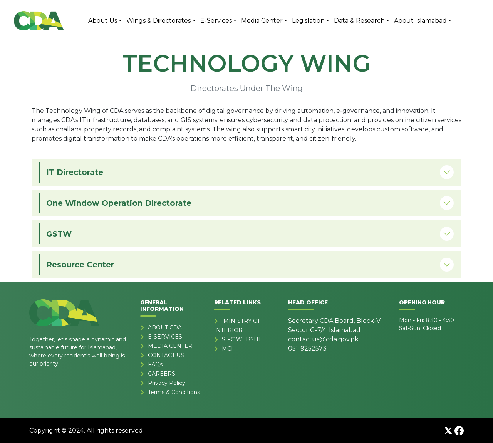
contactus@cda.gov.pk (323, 339)
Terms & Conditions (174, 392)
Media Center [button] (262, 20)
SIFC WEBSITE (242, 339)
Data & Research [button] (359, 20)
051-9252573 (307, 348)
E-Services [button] (216, 20)
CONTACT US (166, 355)
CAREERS (161, 373)
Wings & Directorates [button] (158, 20)
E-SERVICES (165, 336)
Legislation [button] (308, 20)
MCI (227, 348)
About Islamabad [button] (420, 20)
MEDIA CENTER (170, 345)
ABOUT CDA (165, 327)
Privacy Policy (166, 382)
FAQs (155, 364)
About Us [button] (102, 20)
